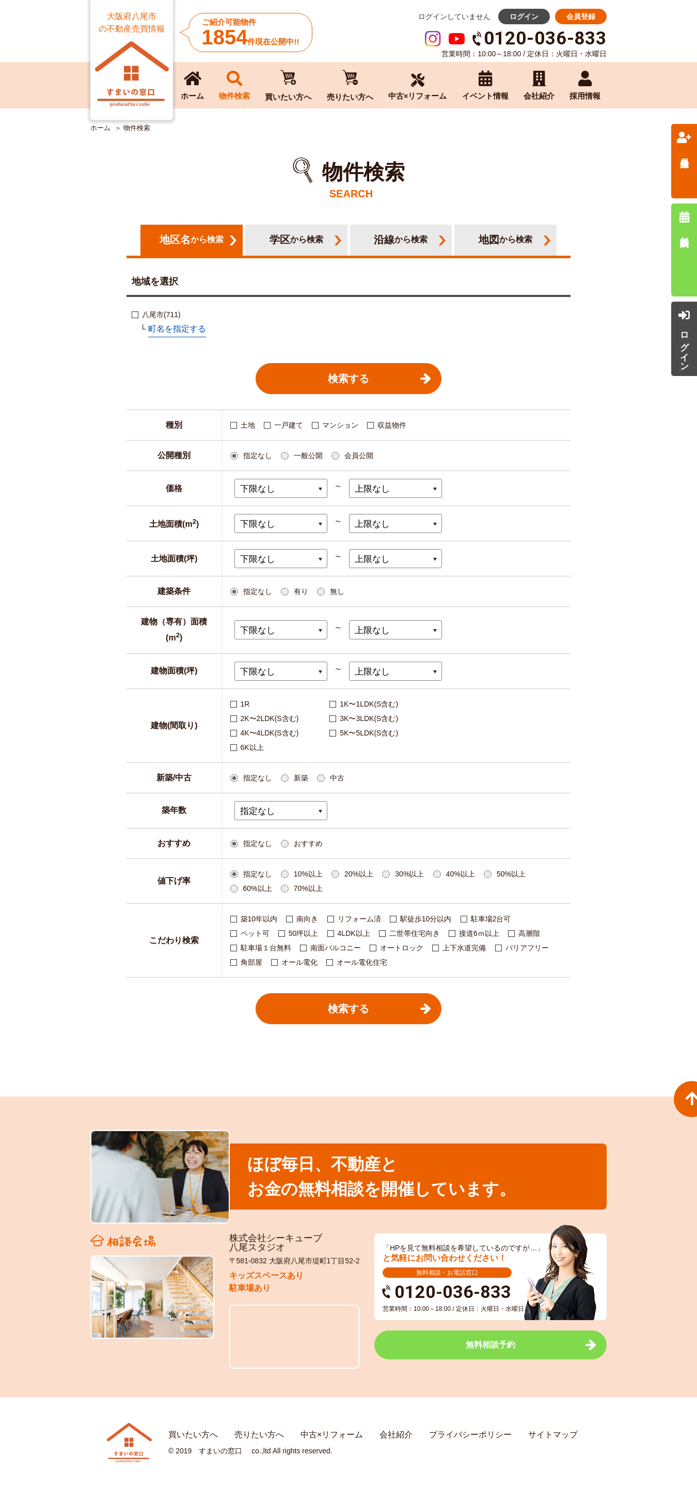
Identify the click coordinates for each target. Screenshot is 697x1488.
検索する (348, 378)
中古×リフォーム (331, 1434)
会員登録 (580, 16)
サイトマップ (553, 1434)
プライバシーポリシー (470, 1434)
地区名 (192, 239)
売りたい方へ (259, 1434)
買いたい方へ (193, 1434)
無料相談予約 (490, 1344)
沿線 (400, 239)
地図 (505, 239)
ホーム (100, 128)
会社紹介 (396, 1434)
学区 (296, 239)
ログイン (524, 16)
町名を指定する (177, 328)
